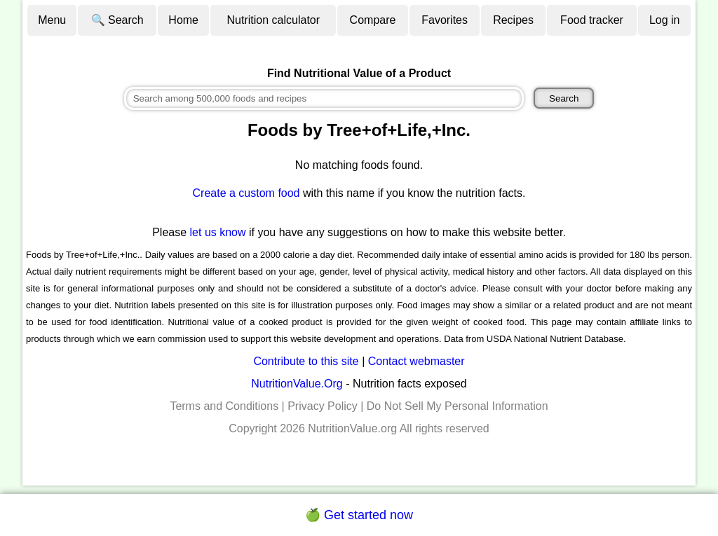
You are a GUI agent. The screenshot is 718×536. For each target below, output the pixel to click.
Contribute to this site (305, 361)
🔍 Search (117, 20)
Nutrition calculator (273, 20)
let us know (218, 232)
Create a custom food (246, 193)
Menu (52, 20)
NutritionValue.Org (296, 384)
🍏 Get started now (359, 515)
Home (183, 20)
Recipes (513, 20)
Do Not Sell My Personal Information (457, 406)
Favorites (444, 20)
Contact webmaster (416, 361)
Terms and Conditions (224, 406)
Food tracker (591, 20)
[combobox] (324, 98)
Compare (373, 20)
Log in (664, 20)
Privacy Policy (322, 406)
